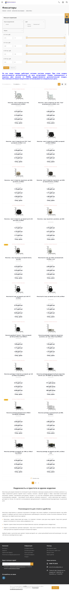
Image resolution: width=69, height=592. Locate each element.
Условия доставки (29, 550)
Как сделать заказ (51, 548)
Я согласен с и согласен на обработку (18, 567)
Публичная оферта (7, 552)
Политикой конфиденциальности (17, 566)
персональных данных (14, 568)
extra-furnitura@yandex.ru (56, 567)
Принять (55, 587)
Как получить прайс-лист (53, 550)
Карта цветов (50, 554)
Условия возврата (29, 554)
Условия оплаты (28, 548)
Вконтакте (3, 577)
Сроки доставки (28, 552)
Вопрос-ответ (50, 552)
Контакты (4, 548)
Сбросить (13, 67)
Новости (4, 550)
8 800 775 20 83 (53, 563)
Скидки (26, 556)
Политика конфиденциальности (11, 554)
